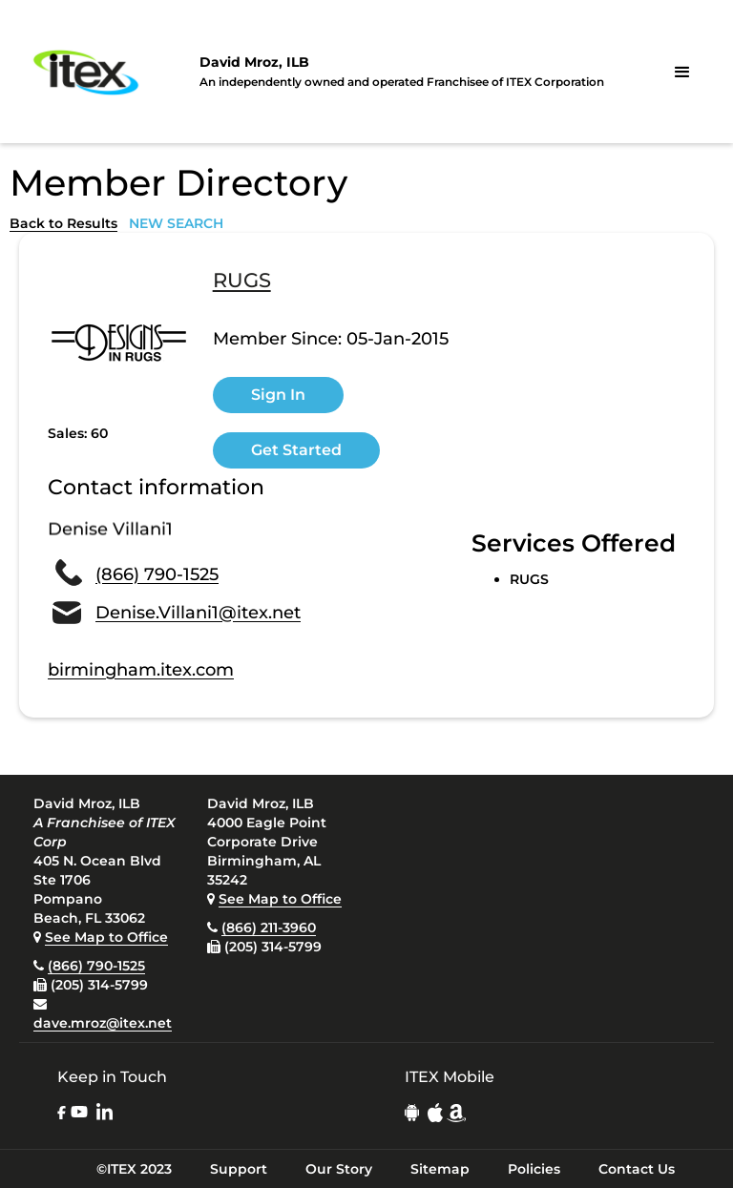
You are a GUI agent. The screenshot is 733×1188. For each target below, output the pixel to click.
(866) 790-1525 (157, 574)
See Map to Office (106, 937)
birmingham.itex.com (141, 669)
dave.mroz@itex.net (102, 1023)
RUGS (242, 281)
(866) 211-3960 (268, 927)
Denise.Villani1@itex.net (198, 612)
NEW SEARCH (176, 223)
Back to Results (63, 223)
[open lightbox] (119, 342)
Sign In (278, 395)
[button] (682, 72)
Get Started (296, 450)
